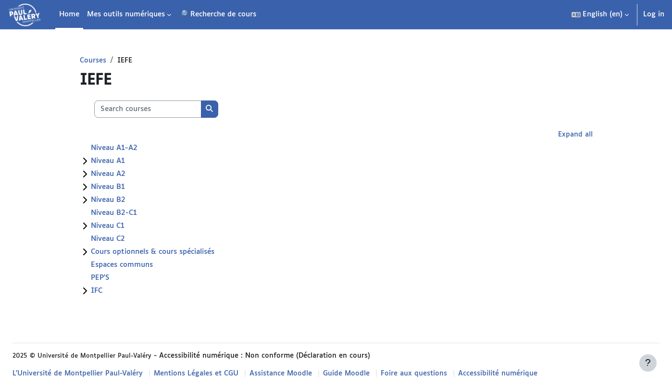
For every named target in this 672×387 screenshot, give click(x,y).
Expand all (557, 135)
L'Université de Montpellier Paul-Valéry (100, 373)
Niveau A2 (125, 174)
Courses (110, 60)
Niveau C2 (125, 239)
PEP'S (117, 278)
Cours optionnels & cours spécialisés (169, 252)
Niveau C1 (124, 226)
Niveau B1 (125, 187)
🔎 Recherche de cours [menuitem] (217, 14)
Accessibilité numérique (526, 373)
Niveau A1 (125, 161)
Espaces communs (139, 265)
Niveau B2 (125, 200)
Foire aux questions (441, 373)
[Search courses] (164, 110)
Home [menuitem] (69, 14)
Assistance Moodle (306, 373)
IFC (113, 291)
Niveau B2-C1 (131, 213)
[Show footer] (648, 363)
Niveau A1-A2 (131, 148)
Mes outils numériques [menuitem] (126, 14)
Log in (653, 14)
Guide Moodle (373, 373)
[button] (600, 14)
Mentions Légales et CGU (220, 373)
